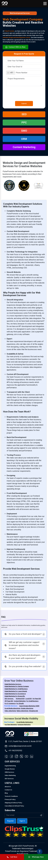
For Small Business (32, 701)
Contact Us (8, 790)
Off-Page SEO (9, 701)
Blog (6, 793)
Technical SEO (20, 698)
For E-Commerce (10, 703)
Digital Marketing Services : (13, 684)
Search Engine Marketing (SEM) (29, 706)
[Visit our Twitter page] (21, 756)
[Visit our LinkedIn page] (31, 756)
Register (10, 821)
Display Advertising (27, 708)
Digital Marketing (10, 766)
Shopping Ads (33, 711)
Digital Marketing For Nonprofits (15, 696)
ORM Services (9, 772)
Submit (24, 104)
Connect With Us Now (15, 47)
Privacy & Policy (10, 799)
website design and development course (16, 37)
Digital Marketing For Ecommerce (15, 694)
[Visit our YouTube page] (26, 756)
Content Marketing (24, 147)
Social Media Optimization (25, 722)
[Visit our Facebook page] (6, 756)
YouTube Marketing (11, 724)
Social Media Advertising (12, 708)
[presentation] (23, 92)
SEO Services (9, 778)
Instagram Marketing (24, 724)
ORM (24, 139)
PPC (24, 122)
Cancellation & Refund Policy (14, 806)
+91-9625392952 (15, 750)
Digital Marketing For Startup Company (17, 686)
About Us (8, 786)
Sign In (22, 821)
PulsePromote (9, 31)
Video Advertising (10, 711)
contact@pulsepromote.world (19, 746)
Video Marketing (10, 775)
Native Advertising (22, 711)
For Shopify (20, 703)
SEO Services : (9, 698)
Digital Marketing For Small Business (16, 689)
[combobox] (10, 73)
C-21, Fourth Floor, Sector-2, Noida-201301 (25, 741)
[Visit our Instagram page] (16, 756)
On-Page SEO (36, 698)
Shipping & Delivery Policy (13, 803)
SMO (24, 130)
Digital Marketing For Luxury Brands (16, 691)
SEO (24, 114)
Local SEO (28, 698)
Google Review (10, 769)
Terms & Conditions (11, 796)
